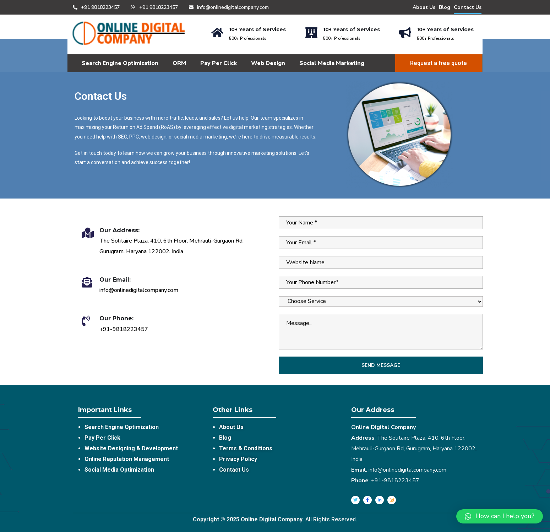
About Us (424, 7)
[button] (499, 516)
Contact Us (467, 7)
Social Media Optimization (119, 469)
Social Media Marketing (331, 63)
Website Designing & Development (131, 448)
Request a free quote (438, 63)
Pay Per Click (218, 63)
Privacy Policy (238, 459)
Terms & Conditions (245, 448)
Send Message (380, 365)
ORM (179, 63)
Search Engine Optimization (120, 63)
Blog (444, 7)
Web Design (268, 63)
